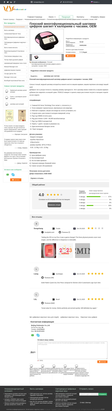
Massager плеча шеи (10, 77)
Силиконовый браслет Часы (12, 34)
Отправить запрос (98, 17)
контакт (71, 56)
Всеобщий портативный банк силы (14, 80)
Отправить (102, 394)
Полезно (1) (66, 232)
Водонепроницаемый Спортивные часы (14, 52)
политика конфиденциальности (15, 409)
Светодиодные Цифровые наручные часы (15, 43)
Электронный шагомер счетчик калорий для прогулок (39, 398)
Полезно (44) (49, 278)
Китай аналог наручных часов (35, 409)
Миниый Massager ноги (11, 66)
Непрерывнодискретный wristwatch (34, 19)
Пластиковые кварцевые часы (13, 56)
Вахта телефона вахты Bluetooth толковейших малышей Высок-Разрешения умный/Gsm (48, 371)
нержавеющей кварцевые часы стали (15, 63)
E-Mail (82, 402)
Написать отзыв (54, 205)
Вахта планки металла (10, 47)
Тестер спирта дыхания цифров (13, 59)
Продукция (66, 17)
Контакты (80, 17)
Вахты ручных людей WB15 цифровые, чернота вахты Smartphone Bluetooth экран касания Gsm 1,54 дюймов (37, 372)
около (51, 17)
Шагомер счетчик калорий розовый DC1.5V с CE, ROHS (66, 400)
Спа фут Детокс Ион (10, 73)
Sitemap (88, 402)
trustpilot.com (49, 232)
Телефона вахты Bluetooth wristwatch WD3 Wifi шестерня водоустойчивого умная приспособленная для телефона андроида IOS (82, 372)
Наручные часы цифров (89, 317)
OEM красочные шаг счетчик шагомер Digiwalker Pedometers (41, 394)
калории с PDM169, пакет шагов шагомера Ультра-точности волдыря (15, 400)
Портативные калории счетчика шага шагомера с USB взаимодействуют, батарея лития (15, 395)
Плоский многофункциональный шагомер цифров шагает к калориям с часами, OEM (46, 64)
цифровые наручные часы (69, 317)
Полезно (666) (50, 303)
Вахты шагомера (9, 30)
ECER (102, 409)
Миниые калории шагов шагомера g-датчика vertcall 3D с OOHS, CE (15, 403)
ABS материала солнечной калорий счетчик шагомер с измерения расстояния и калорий (66, 395)
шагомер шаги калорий (17, 104)
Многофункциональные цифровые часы (14, 38)
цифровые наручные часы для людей (45, 317)
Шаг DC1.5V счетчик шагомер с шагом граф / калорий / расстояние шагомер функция (41, 403)
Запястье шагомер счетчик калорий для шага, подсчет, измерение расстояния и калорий (66, 404)
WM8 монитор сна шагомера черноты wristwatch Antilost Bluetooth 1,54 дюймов (58, 371)
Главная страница (34, 17)
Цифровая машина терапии (12, 70)
